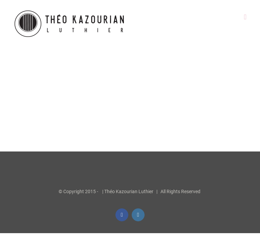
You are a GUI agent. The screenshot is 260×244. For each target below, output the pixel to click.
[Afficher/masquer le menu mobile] (245, 17)
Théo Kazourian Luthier (128, 191)
